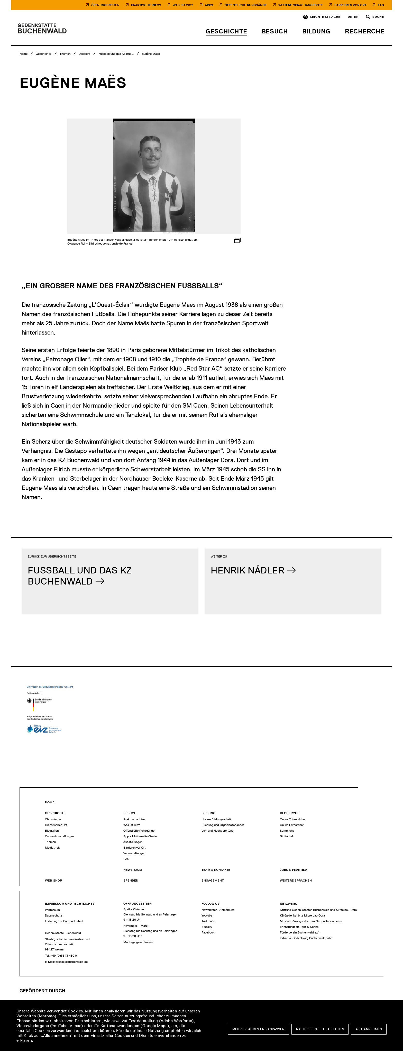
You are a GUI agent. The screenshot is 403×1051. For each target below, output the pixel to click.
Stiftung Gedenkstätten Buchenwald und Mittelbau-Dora (318, 910)
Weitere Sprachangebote (300, 5)
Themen (50, 842)
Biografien (52, 830)
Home (49, 802)
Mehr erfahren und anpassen (258, 1029)
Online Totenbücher (293, 819)
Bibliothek (287, 836)
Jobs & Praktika (293, 870)
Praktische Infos (146, 5)
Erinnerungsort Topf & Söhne (299, 927)
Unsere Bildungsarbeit (216, 819)
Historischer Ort (56, 825)
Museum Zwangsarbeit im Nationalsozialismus (311, 921)
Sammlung (287, 830)
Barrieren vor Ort (350, 5)
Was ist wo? (131, 825)
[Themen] (65, 53)
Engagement (213, 880)
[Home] (23, 53)
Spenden (130, 880)
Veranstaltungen (134, 853)
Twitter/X (208, 921)
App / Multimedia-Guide (140, 836)
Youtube (207, 915)
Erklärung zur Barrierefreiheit (64, 921)
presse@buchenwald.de (72, 962)
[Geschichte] (43, 53)
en (356, 17)
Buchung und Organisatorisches (223, 825)
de (350, 17)
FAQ (381, 5)
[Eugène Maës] (151, 53)
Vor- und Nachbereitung (218, 830)
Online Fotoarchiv (292, 825)
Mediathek (52, 847)
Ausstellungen (132, 842)
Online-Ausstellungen (59, 836)
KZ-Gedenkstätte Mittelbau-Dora (302, 915)
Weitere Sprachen (296, 880)
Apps (209, 5)
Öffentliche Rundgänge (246, 5)
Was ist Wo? (183, 5)
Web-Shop (53, 880)
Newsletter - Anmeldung (218, 910)
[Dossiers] (84, 53)
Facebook (208, 932)
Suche (378, 17)
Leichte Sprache (325, 17)
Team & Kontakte (216, 870)
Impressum (52, 910)
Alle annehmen (369, 1029)
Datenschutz (53, 915)
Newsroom (132, 870)
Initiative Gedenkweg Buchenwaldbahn (306, 938)
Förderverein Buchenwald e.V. (299, 932)
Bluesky (207, 927)
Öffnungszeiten (105, 5)
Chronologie (53, 819)
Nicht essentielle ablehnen (320, 1029)
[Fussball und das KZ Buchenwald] (116, 53)
